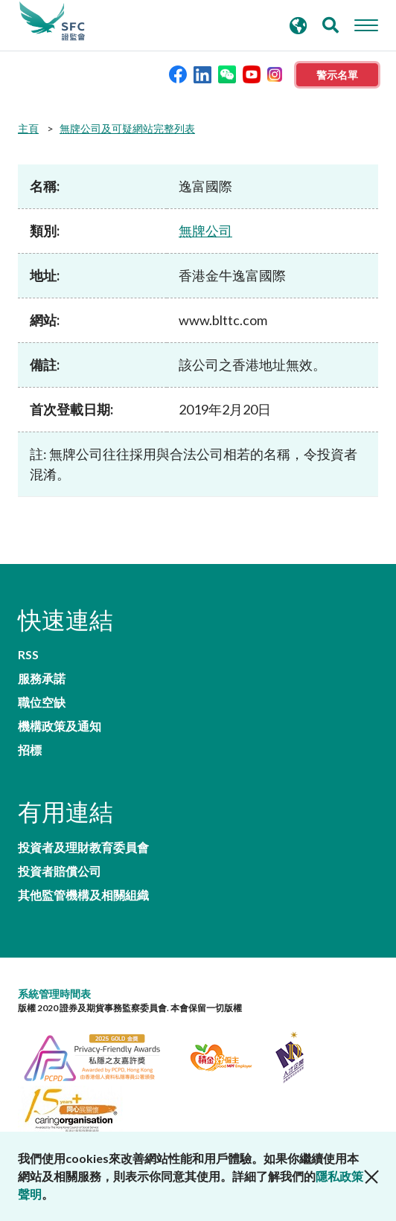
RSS (28, 655)
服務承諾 (42, 679)
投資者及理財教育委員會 (83, 847)
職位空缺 (42, 702)
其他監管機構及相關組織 (83, 895)
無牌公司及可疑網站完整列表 (127, 128)
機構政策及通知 (59, 726)
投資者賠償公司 (59, 871)
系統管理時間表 (54, 993)
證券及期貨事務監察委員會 (52, 21)
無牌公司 (205, 230)
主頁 (28, 128)
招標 (30, 750)
